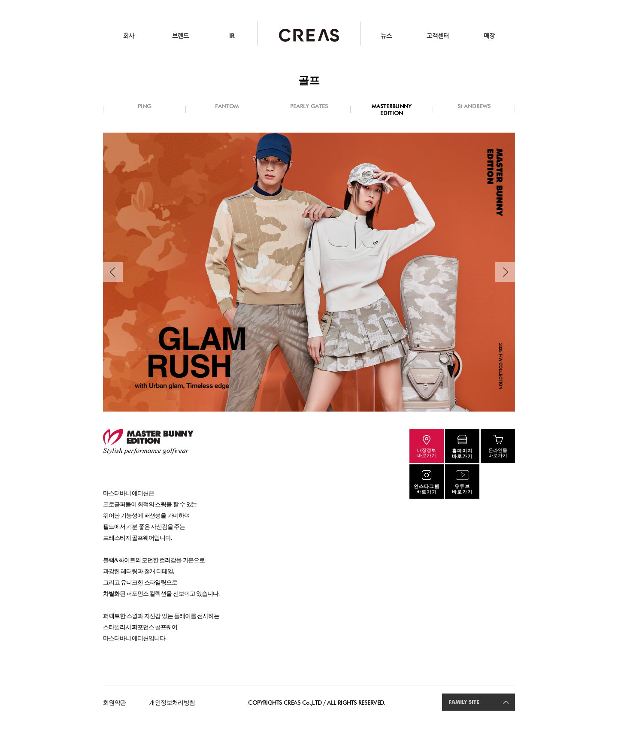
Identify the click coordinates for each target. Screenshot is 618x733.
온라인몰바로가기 (497, 453)
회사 (128, 35)
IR (231, 35)
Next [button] (505, 272)
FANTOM (227, 106)
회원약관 (114, 702)
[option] (309, 272)
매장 (489, 35)
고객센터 (438, 35)
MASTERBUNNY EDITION (392, 109)
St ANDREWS (474, 106)
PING (144, 106)
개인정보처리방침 (172, 702)
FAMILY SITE (463, 702)
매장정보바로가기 (426, 453)
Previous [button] (113, 272)
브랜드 (180, 35)
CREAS (309, 35)
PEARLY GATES (309, 106)
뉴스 (386, 35)
